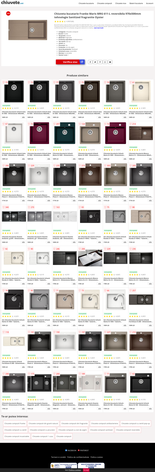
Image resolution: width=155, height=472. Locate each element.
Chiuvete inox (120, 3)
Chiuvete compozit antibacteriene (104, 423)
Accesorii (149, 3)
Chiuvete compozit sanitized (101, 430)
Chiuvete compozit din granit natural (43, 423)
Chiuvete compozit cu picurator (42, 430)
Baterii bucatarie (136, 3)
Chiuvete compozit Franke (14, 423)
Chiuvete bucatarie (86, 3)
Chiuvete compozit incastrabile (16, 436)
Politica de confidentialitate (78, 457)
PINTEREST (83, 450)
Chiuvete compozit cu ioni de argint (72, 430)
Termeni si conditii (58, 457)
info (23, 117)
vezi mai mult (98, 28)
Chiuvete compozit (104, 3)
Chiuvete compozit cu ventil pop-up (136, 423)
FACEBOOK (70, 450)
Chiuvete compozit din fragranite (74, 423)
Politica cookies (97, 457)
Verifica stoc (74, 62)
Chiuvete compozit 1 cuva (43, 436)
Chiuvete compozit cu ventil (15, 430)
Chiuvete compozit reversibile (128, 430)
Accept (86, 470)
